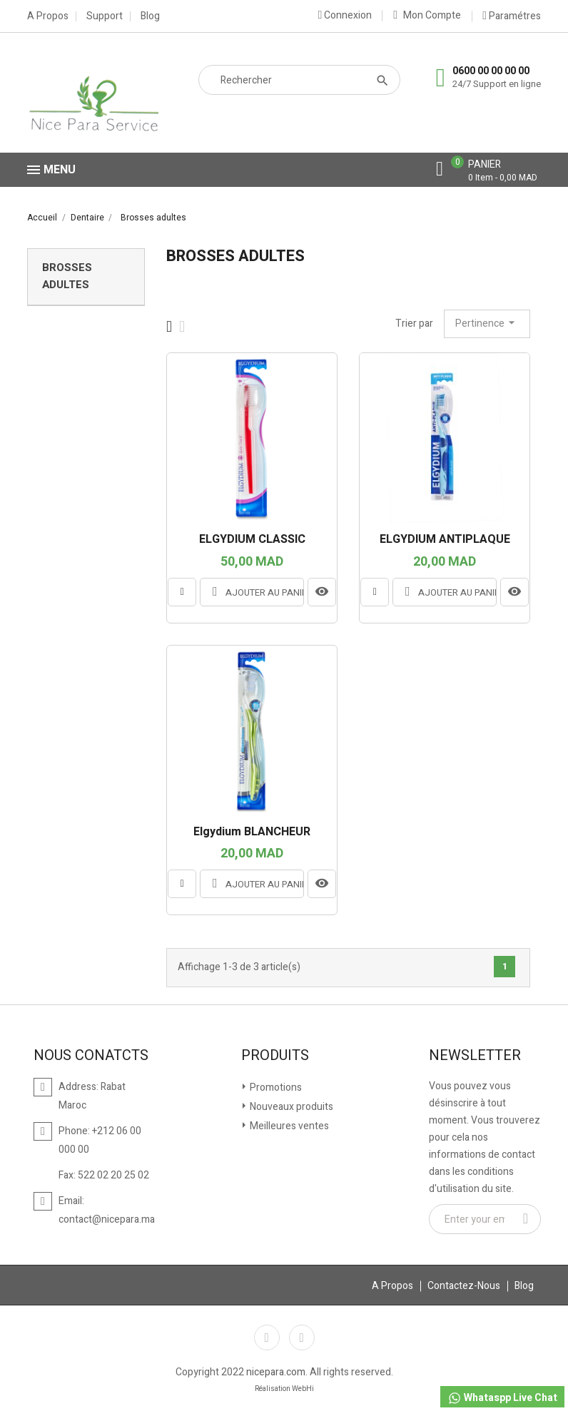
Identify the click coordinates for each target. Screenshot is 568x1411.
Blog (150, 16)
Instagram (302, 1337)
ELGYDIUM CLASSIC (252, 540)
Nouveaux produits (290, 1106)
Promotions (275, 1087)
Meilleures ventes (288, 1126)
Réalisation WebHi (284, 1389)
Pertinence (487, 323)
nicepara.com (275, 1372)
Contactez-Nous (463, 1285)
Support (104, 16)
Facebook (267, 1337)
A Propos (48, 16)
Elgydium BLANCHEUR (251, 832)
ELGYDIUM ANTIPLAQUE (445, 540)
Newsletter (475, 1056)
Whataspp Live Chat (502, 1397)
